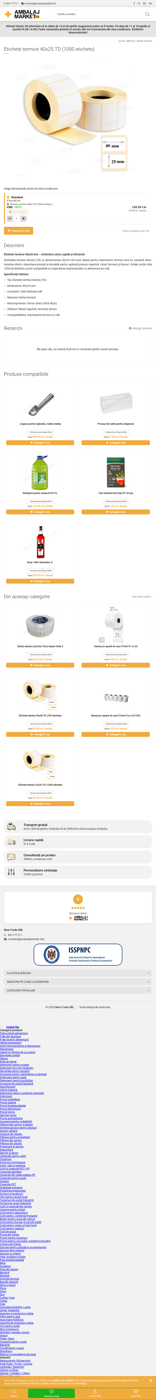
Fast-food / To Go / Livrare (16, 1363)
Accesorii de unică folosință (16, 1083)
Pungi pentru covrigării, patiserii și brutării (25, 1241)
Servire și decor (9, 1153)
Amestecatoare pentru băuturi (18, 1127)
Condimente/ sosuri (12, 1348)
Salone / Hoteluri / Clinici (15, 1373)
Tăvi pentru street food (14, 1197)
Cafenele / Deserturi (12, 1367)
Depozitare (6, 1149)
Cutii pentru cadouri (12, 1228)
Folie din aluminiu (10, 1036)
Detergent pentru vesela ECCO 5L (40, 493)
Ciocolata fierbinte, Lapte (15, 1307)
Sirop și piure (8, 1285)
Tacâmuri (5, 1159)
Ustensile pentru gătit (13, 1156)
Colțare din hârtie (10, 1244)
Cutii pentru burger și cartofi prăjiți (20, 1222)
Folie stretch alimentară (14, 1039)
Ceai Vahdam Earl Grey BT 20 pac (115, 493)
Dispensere (6, 1049)
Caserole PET (8, 1184)
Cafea (3, 1300)
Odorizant (6, 1096)
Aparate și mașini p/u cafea (16, 1313)
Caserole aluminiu (11, 1171)
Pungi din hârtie (9, 1234)
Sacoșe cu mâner (10, 1253)
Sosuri (4, 1335)
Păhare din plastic (11, 1143)
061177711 (11, 3)
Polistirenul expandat (13, 1190)
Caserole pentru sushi (13, 1178)
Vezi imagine (18, 211)
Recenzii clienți (78, 907)
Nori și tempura (9, 1329)
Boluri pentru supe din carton (17, 1219)
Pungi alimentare (10, 1108)
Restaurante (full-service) (15, 1360)
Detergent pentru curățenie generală (22, 1093)
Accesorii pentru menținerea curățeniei (23, 1074)
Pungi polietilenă (10, 1099)
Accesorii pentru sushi (13, 1341)
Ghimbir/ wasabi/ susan (14, 1332)
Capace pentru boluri (12, 1209)
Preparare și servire (11, 1146)
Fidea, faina (7, 1338)
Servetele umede (10, 1055)
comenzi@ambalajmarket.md (38, 3)
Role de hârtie (8, 1061)
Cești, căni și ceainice (12, 1165)
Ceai (2, 1304)
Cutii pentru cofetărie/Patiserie (18, 1215)
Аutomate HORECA (12, 1319)
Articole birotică (9, 1278)
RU (150, 3)
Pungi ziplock (8, 1102)
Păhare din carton (11, 1140)
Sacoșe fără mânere (12, 1250)
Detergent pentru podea (14, 1064)
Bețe (3, 1263)
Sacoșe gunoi (8, 1115)
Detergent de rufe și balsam (16, 1068)
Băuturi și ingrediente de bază (18, 1354)
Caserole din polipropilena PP (17, 1175)
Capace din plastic (11, 1134)
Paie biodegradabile (12, 1260)
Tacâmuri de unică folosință (17, 1200)
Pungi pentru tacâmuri (13, 1237)
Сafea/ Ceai (7, 1297)
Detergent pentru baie (13, 1077)
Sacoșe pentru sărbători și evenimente (23, 1247)
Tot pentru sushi (10, 1326)
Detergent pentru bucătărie (16, 1080)
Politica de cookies (63, 1380)
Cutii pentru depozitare (14, 1212)
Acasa (121, 41)
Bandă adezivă (144, 41)
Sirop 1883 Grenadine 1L (40, 562)
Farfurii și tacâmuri (11, 1193)
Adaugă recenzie (140, 328)
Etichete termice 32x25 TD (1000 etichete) (40, 785)
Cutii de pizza (8, 1231)
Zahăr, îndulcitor (10, 1310)
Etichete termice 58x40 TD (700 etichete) (40, 715)
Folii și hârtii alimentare (14, 1033)
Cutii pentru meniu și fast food (18, 1225)
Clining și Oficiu (9, 1370)
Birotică (131, 41)
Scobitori (5, 1266)
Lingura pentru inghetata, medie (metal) (40, 424)
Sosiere (4, 1181)
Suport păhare (8, 1130)
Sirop (3, 1291)
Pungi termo (7, 1112)
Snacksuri (6, 1351)
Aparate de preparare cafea (16, 1322)
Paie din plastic (9, 1269)
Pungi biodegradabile (13, 1105)
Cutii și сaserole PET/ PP (15, 1168)
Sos (2, 1294)
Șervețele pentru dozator (15, 1071)
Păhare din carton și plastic (16, 1124)
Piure (3, 1288)
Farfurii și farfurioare (12, 1162)
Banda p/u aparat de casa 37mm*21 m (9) (116, 646)
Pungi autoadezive (11, 1118)
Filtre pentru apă (10, 1316)
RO (144, 3)
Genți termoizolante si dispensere (20, 1045)
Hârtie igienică (8, 1090)
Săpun (4, 1058)
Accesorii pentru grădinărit (16, 1121)
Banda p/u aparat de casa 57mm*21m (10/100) (115, 715)
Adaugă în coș (18, 230)
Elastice (4, 1275)
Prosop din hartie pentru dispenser (116, 424)
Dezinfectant (8, 1086)
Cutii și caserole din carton (16, 1206)
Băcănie (5, 1344)
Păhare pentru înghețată (15, 1137)
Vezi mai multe (142, 596)
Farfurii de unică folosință (15, 1203)
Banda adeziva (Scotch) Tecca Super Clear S (40, 646)
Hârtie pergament (10, 1042)
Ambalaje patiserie (11, 1187)
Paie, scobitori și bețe (13, 1256)
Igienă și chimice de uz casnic (17, 1052)
